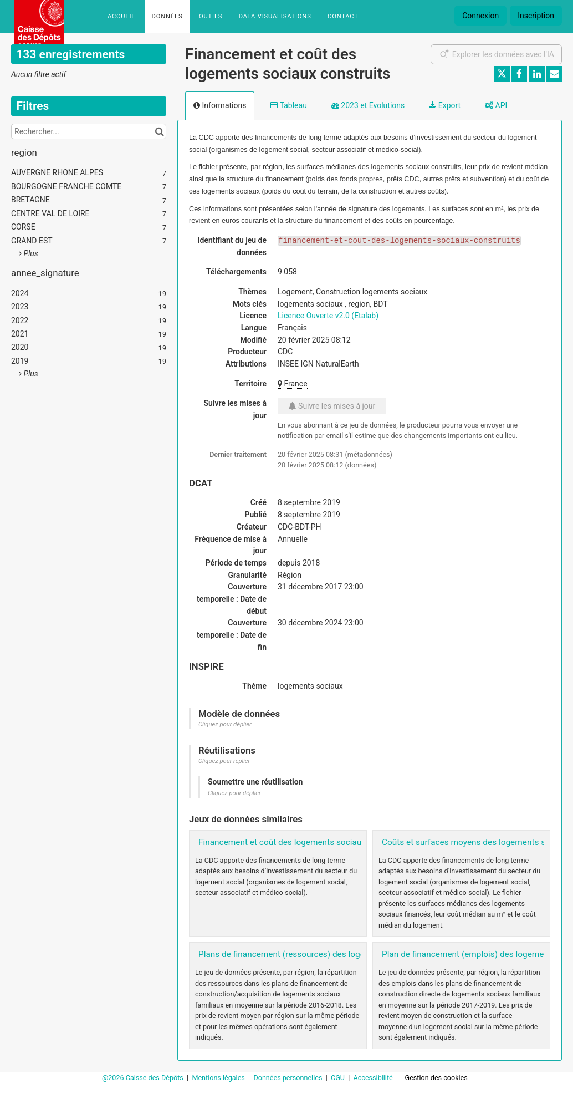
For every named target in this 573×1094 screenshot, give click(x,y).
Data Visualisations (275, 16)
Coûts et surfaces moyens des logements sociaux (476, 842)
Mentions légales (219, 1077)
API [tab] (496, 105)
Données (167, 16)
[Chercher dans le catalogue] (159, 131)
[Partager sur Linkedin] (537, 74)
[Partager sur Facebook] (519, 74)
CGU (338, 1077)
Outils (210, 16)
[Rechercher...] (88, 131)
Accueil (121, 16)
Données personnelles (288, 1077)
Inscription (536, 15)
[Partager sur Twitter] (502, 74)
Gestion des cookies (436, 1077)
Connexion (480, 15)
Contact (343, 16)
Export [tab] (445, 105)
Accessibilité (374, 1077)
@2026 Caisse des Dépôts (143, 1077)
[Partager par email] (554, 74)
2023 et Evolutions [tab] (368, 105)
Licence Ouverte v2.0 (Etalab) (328, 315)
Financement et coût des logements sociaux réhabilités (302, 842)
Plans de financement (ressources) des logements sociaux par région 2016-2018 (350, 954)
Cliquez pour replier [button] (224, 761)
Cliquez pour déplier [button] (225, 724)
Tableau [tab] (288, 105)
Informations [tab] (219, 105)
